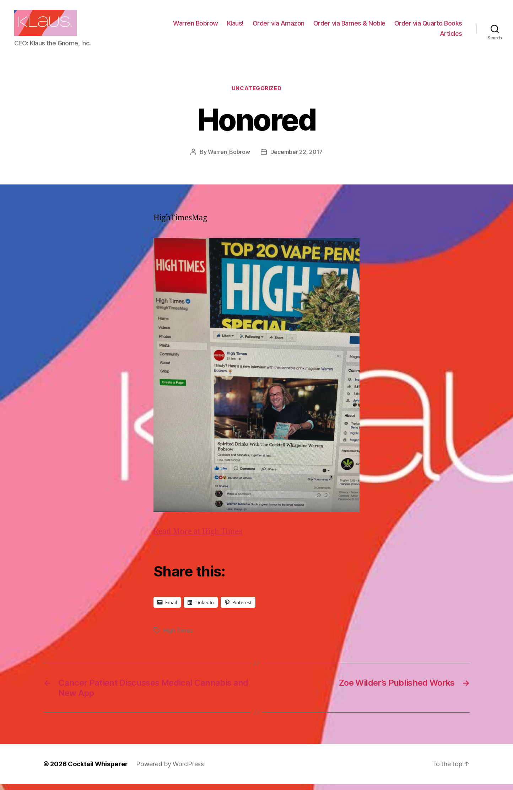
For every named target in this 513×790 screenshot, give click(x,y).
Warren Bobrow (272, 26)
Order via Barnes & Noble (426, 26)
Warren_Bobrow (229, 157)
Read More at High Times (197, 537)
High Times (178, 636)
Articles (451, 36)
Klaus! (312, 26)
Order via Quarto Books (397, 36)
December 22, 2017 (296, 157)
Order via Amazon (355, 26)
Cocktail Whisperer (98, 770)
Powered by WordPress (170, 770)
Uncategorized (256, 94)
